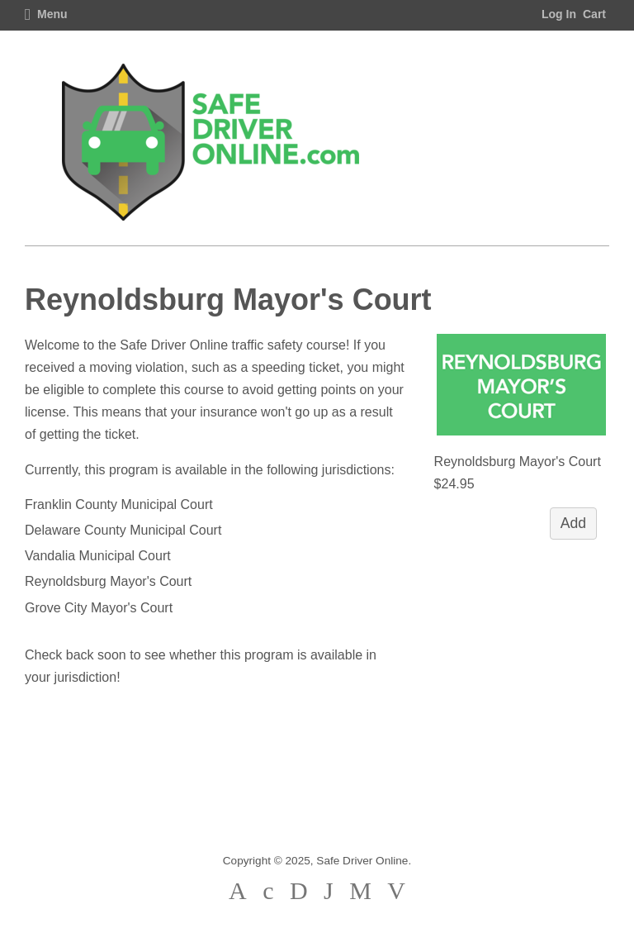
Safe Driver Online (362, 860)
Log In (559, 14)
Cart (594, 14)
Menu (46, 14)
